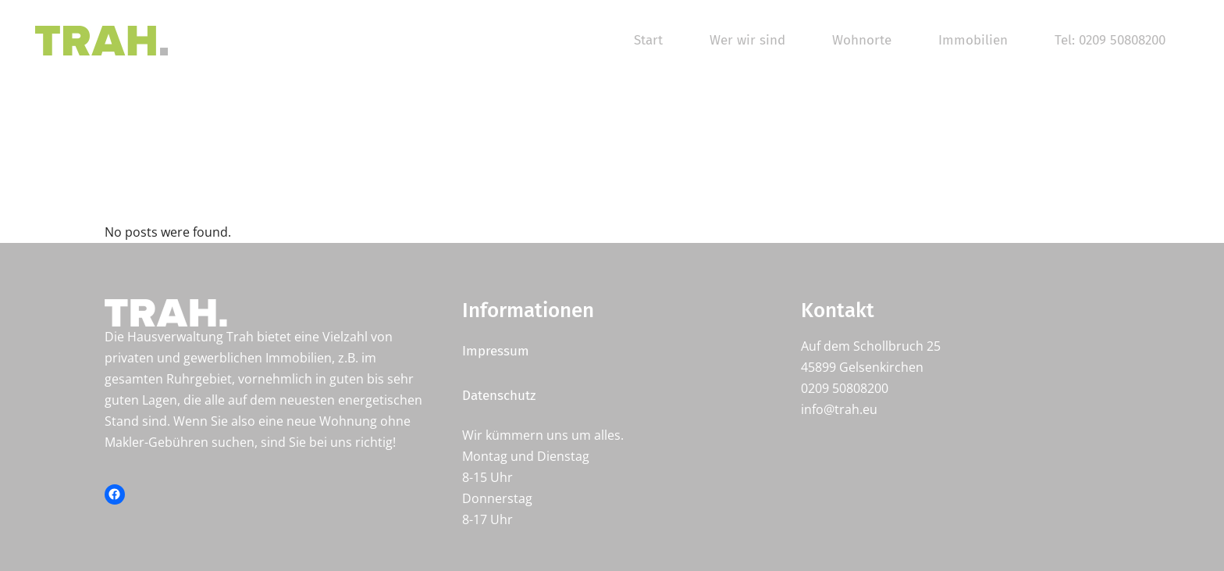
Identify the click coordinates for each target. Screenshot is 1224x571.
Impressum (495, 351)
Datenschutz (499, 395)
